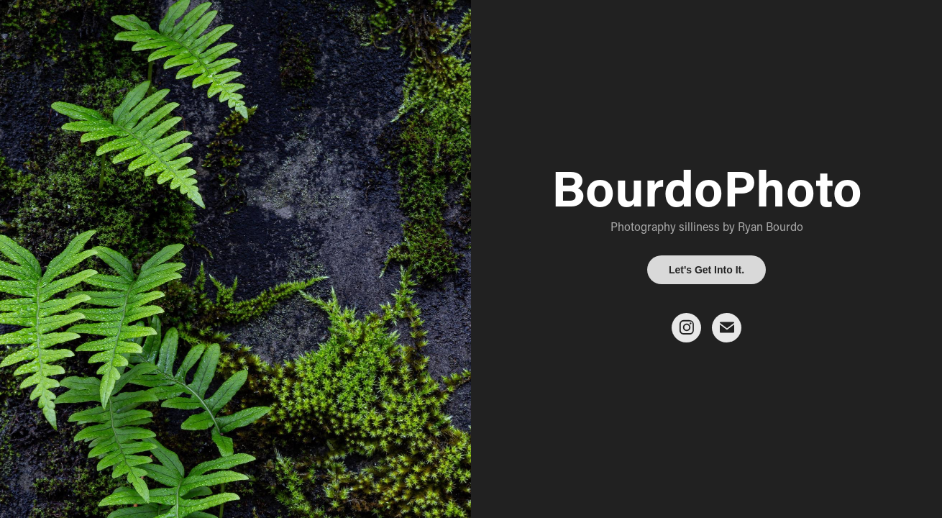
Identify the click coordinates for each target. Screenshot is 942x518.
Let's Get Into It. (706, 270)
